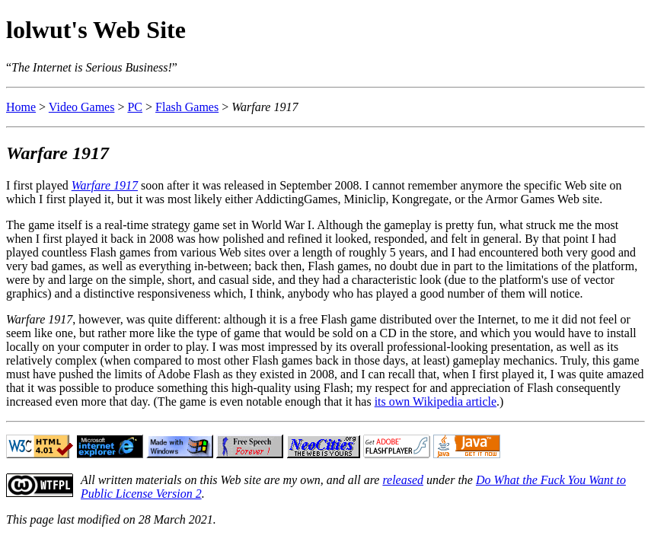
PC (134, 106)
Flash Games (187, 106)
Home (21, 106)
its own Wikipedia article (435, 401)
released (402, 479)
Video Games (82, 106)
